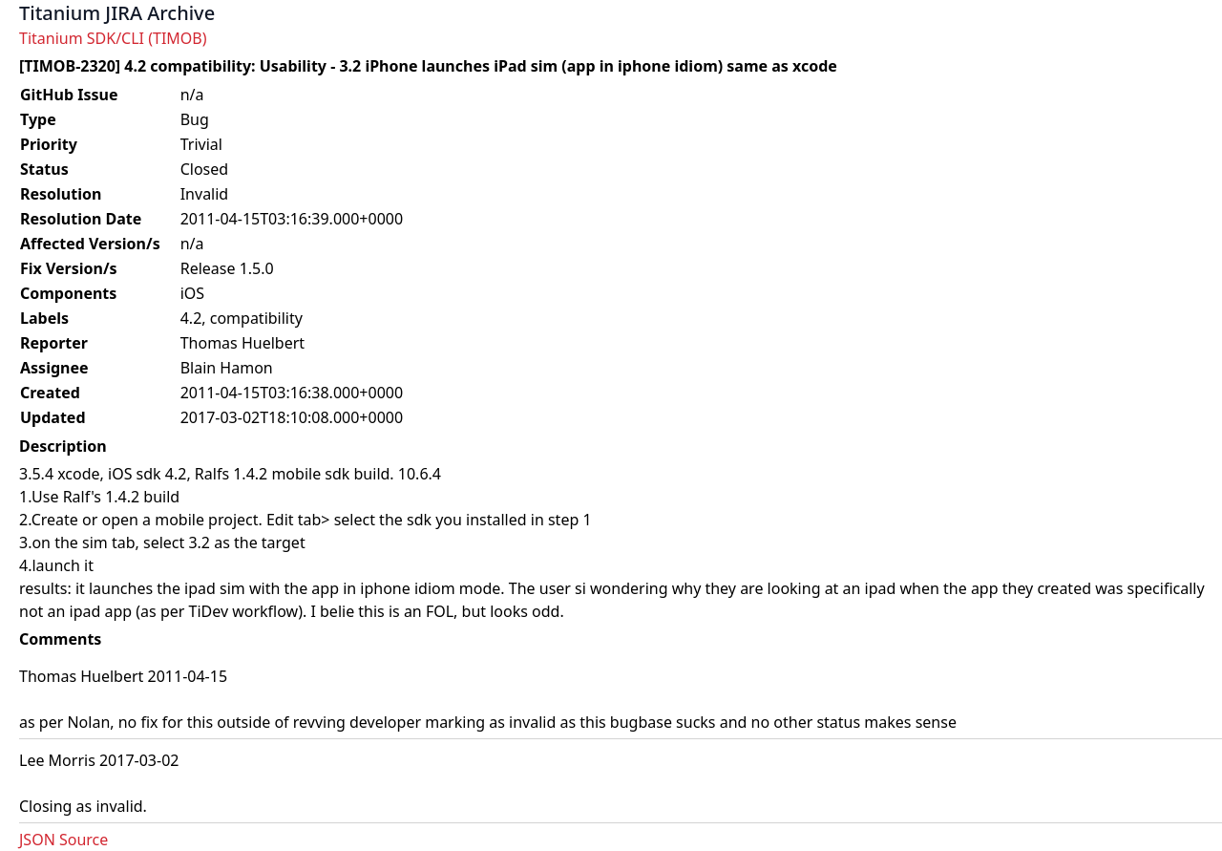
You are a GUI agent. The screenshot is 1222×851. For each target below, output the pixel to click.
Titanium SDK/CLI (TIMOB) (113, 38)
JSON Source (63, 839)
